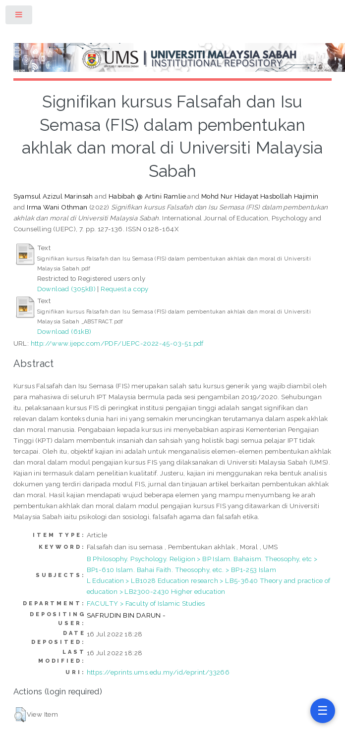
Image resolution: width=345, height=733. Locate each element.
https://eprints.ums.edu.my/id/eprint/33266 (158, 672)
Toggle (19, 16)
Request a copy (125, 289)
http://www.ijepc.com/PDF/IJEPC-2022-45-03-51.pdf (117, 343)
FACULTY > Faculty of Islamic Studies (146, 603)
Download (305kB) (66, 289)
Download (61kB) (64, 331)
